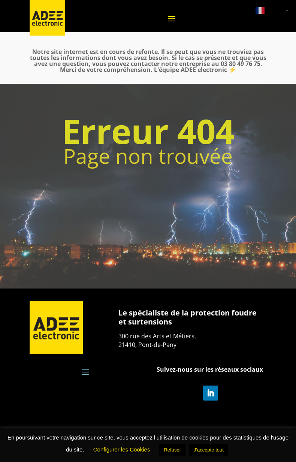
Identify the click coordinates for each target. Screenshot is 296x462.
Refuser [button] (172, 450)
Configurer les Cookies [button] (121, 449)
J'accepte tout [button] (209, 450)
